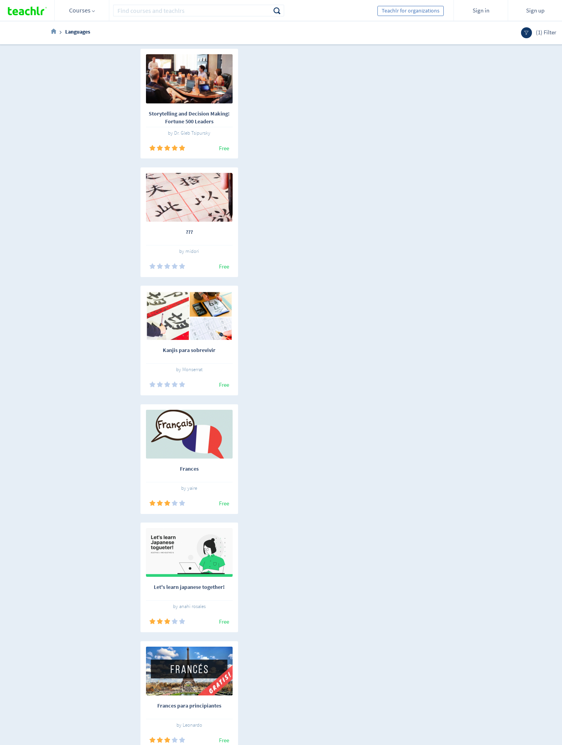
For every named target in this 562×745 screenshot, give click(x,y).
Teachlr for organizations (410, 10)
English (122, 656)
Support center (213, 687)
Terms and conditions (221, 676)
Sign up (535, 10)
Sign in (481, 10)
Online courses (168, 654)
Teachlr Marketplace (287, 654)
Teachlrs (161, 665)
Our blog (206, 698)
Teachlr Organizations (289, 665)
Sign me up (491, 658)
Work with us (211, 665)
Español (93, 656)
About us (206, 654)
